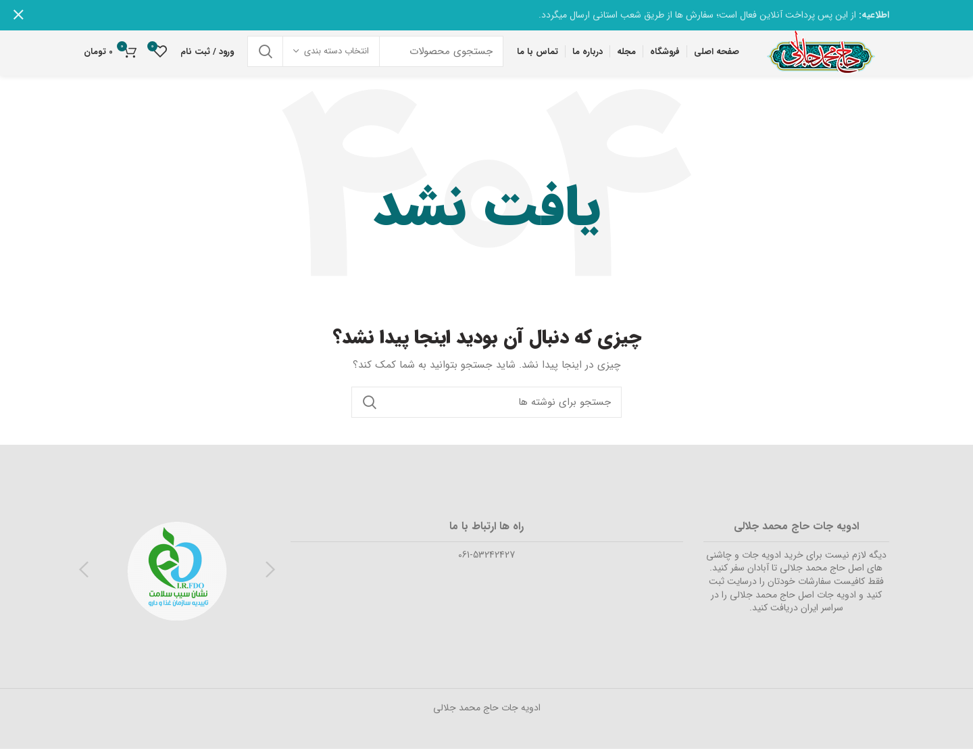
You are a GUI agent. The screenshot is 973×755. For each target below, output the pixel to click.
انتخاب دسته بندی (336, 55)
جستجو (265, 55)
